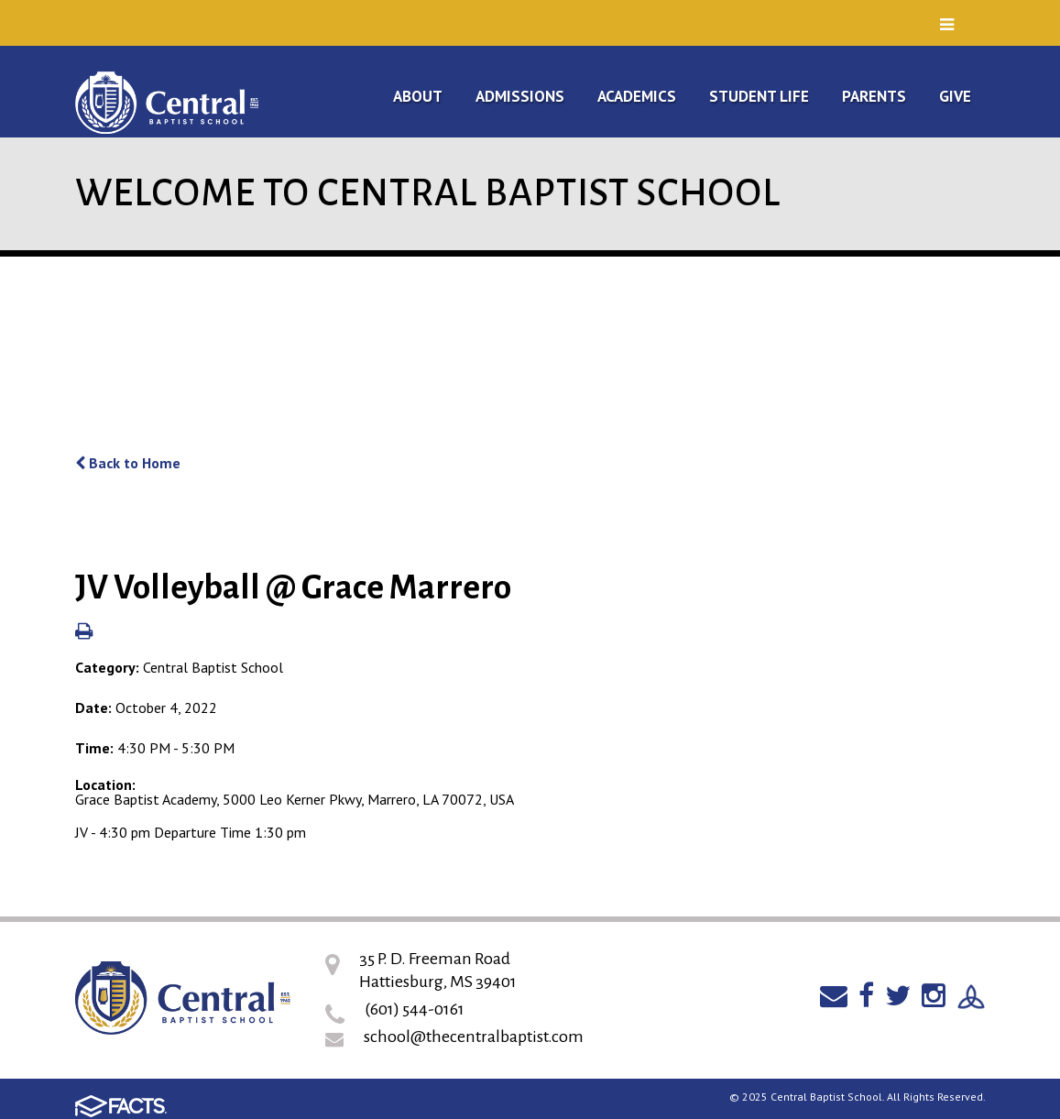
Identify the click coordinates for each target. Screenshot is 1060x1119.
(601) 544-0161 (414, 1009)
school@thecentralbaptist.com (474, 1036)
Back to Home (127, 463)
